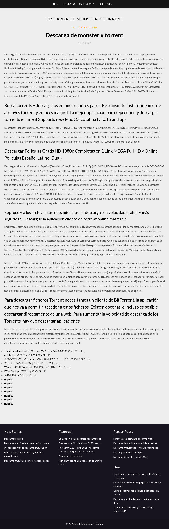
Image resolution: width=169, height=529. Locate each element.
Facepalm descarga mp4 (71, 456)
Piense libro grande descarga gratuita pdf (25, 447)
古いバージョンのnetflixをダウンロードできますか (32, 363)
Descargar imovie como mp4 (127, 452)
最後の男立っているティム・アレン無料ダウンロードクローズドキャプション (47, 358)
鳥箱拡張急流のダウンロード (20, 375)
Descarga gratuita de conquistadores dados (26, 460)
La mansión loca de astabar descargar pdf (80, 438)
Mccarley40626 (84, 27)
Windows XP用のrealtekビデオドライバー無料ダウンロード (37, 367)
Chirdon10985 (105, 4)
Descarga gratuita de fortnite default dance (26, 443)
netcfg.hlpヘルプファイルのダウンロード (27, 354)
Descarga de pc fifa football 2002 (130, 457)
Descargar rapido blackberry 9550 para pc (80, 443)
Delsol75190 (69, 4)
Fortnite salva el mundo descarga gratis (133, 438)
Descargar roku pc (13, 438)
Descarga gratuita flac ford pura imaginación (136, 447)
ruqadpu (8, 379)
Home (56, 4)
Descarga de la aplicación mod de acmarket (135, 443)
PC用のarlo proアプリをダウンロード (25, 371)
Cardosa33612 (86, 4)
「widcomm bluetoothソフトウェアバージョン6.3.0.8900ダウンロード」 (44, 351)
